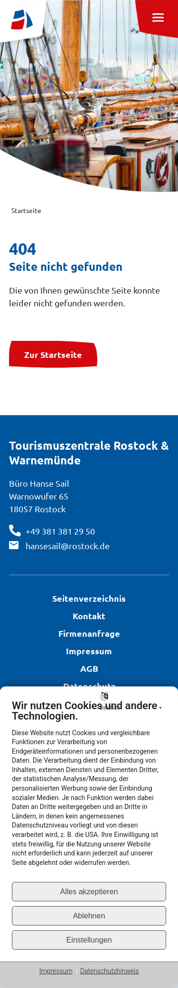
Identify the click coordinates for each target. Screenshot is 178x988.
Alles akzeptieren (89, 892)
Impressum (56, 971)
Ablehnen (89, 916)
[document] (89, 790)
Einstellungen (89, 940)
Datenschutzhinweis (109, 971)
